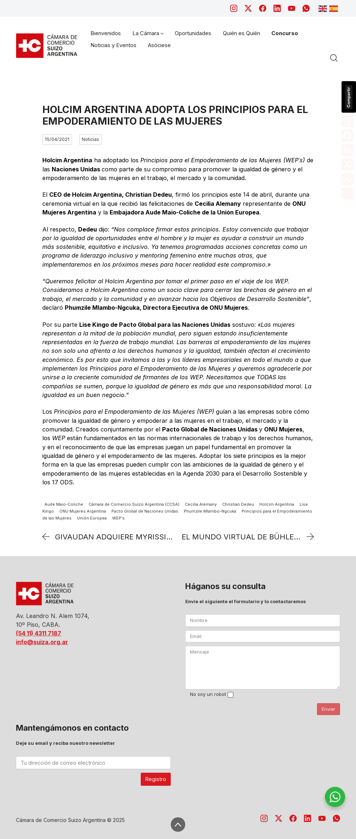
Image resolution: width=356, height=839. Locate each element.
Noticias (90, 139)
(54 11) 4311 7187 (38, 633)
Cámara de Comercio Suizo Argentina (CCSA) (134, 504)
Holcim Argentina (276, 504)
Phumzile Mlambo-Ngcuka (210, 511)
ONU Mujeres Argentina (82, 511)
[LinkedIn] (277, 8)
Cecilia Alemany (201, 504)
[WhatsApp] (306, 8)
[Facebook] (262, 8)
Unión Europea (92, 518)
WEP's (118, 518)
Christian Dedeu (238, 504)
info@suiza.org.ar (42, 642)
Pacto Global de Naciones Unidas (144, 511)
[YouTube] (291, 8)
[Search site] (334, 58)
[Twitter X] (248, 8)
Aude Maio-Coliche (63, 504)
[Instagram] (233, 8)
